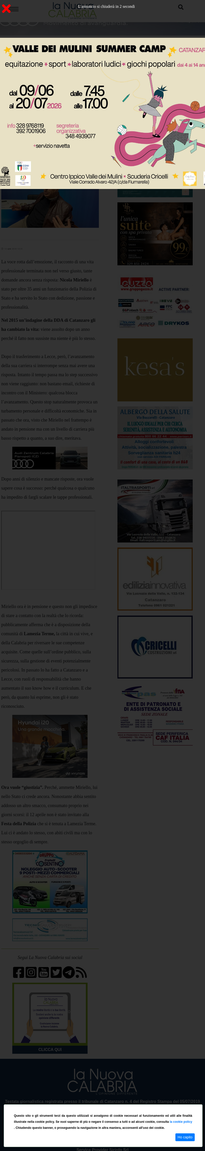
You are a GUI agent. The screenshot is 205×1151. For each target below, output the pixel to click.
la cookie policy (181, 1122)
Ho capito (185, 1137)
